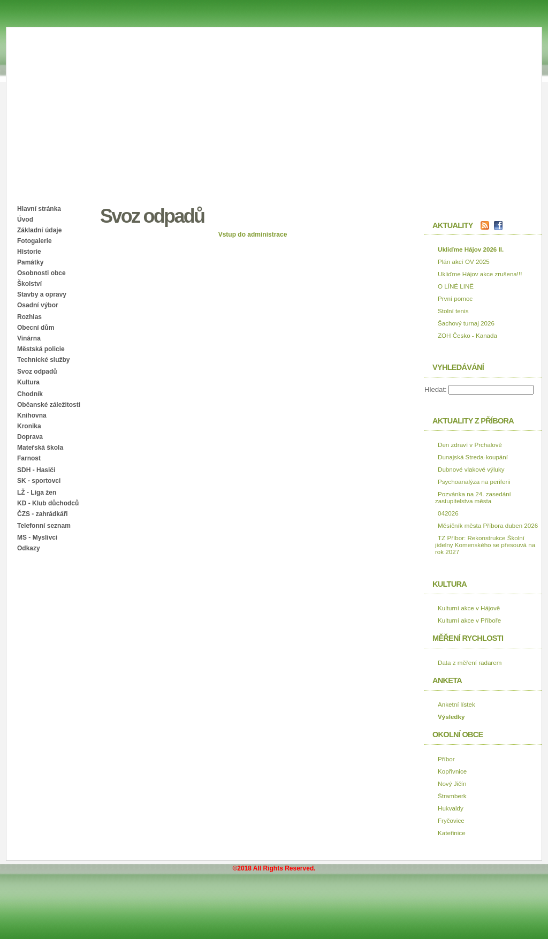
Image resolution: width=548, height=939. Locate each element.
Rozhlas (29, 317)
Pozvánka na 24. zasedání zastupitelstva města (473, 497)
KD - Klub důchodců (48, 503)
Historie (29, 251)
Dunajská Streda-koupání (473, 456)
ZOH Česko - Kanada (467, 335)
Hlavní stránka (39, 209)
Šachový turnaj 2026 (466, 323)
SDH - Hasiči (36, 470)
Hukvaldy (450, 808)
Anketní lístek (456, 704)
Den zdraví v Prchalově (470, 444)
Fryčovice (451, 820)
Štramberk (452, 795)
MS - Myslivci (37, 537)
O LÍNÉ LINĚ (456, 286)
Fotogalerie (34, 241)
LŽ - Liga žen (36, 492)
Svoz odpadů (37, 371)
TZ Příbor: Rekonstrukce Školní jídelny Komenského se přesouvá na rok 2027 (485, 544)
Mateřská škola (40, 447)
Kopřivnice (452, 771)
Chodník (30, 394)
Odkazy (28, 548)
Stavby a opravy (41, 294)
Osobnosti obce (41, 273)
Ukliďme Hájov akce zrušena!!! (480, 273)
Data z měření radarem (469, 662)
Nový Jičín (452, 783)
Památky (30, 262)
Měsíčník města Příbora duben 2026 (488, 525)
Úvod (25, 219)
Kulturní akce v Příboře (469, 620)
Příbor (446, 758)
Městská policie (41, 349)
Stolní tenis (453, 310)
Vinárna (29, 338)
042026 (448, 513)
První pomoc (455, 298)
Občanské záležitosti (48, 404)
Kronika (29, 426)
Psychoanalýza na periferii (474, 481)
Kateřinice (452, 832)
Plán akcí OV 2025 (464, 261)
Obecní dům (35, 327)
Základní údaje (39, 230)
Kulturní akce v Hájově (469, 607)
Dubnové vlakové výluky (471, 469)
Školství (29, 283)
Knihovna (32, 415)
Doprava (30, 437)
